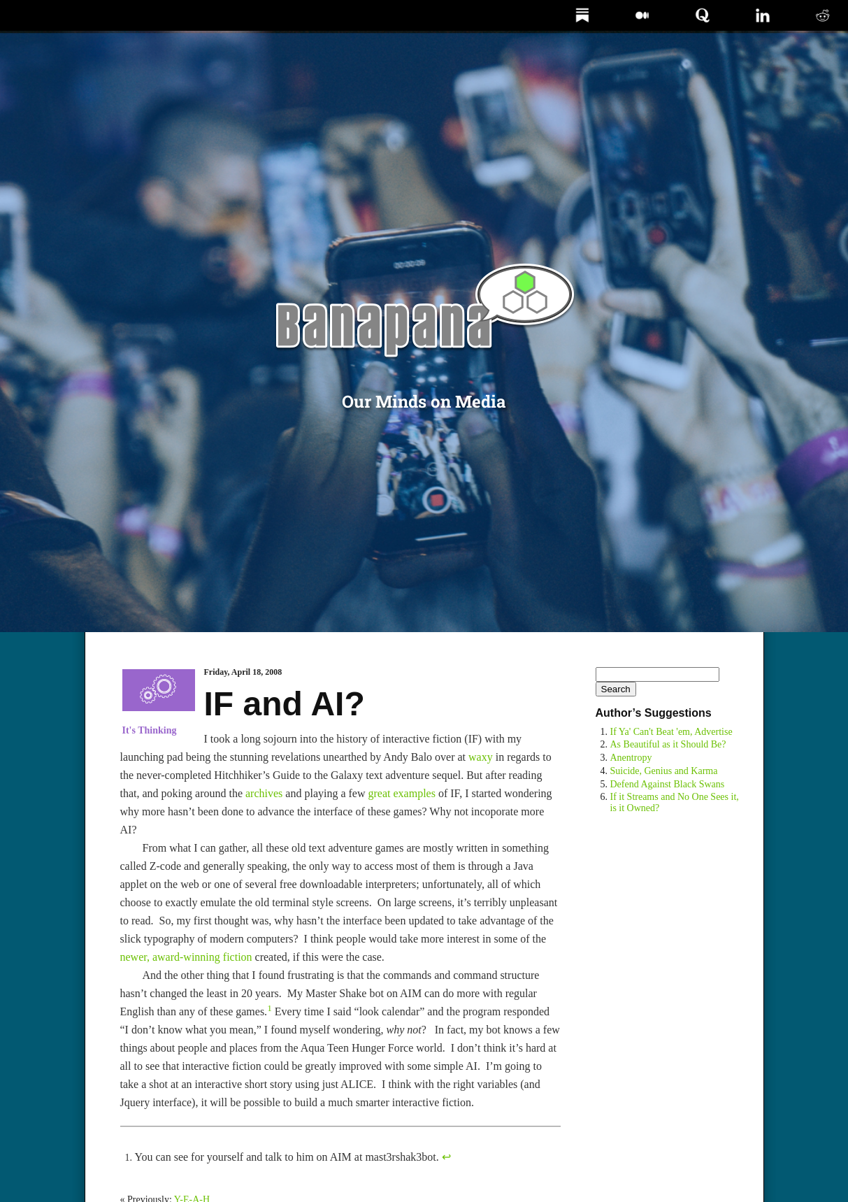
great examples (402, 793)
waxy (480, 757)
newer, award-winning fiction (186, 957)
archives (263, 793)
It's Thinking (149, 730)
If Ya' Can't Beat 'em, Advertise (671, 732)
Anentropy (631, 757)
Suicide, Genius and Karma (664, 771)
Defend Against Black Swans (667, 784)
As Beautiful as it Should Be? (668, 744)
